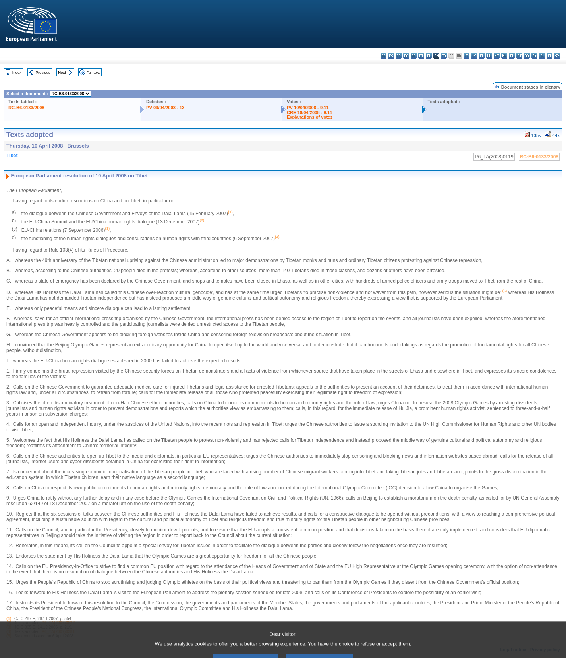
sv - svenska (557, 56)
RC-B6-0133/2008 (26, 107)
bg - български (383, 56)
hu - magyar (489, 56)
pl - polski (512, 56)
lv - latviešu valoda (474, 56)
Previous (43, 72)
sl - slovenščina (542, 56)
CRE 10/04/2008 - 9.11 (309, 112)
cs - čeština (399, 56)
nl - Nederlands (504, 56)
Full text (93, 72)
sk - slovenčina (534, 56)
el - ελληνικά (429, 56)
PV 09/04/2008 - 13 (165, 107)
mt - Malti (497, 56)
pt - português (519, 56)
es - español (391, 56)
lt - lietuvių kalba (482, 56)
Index (16, 72)
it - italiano (466, 56)
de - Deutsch (414, 56)
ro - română (527, 56)
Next (62, 72)
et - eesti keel (421, 56)
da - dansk (406, 56)
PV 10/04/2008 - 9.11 (308, 107)
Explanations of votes (310, 117)
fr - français (444, 56)
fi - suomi (549, 56)
